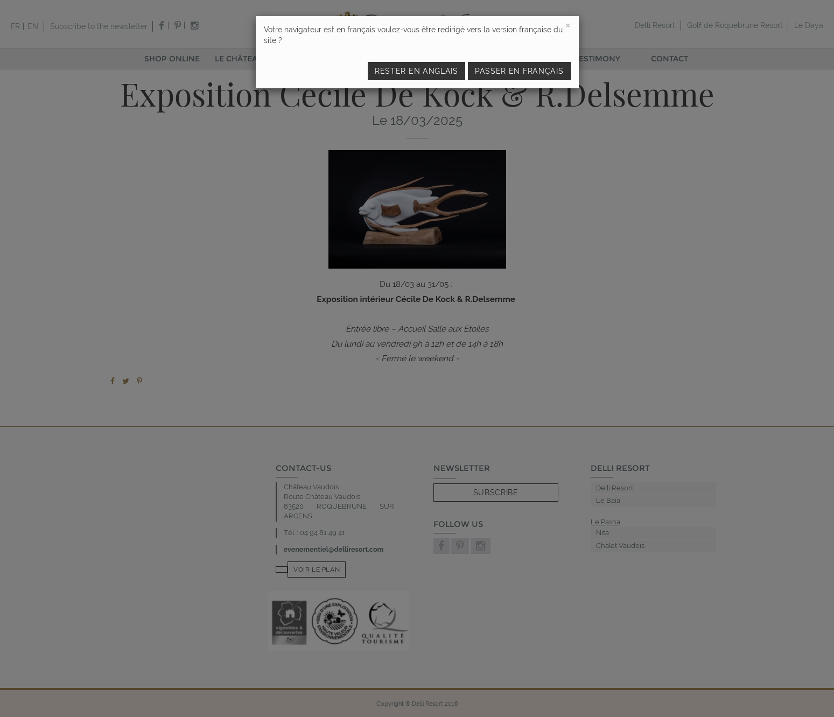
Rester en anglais (416, 71)
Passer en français (519, 71)
